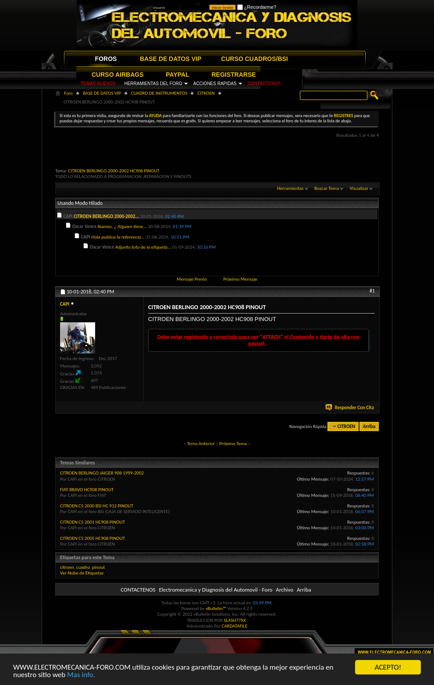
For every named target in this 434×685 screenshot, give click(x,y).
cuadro (83, 567)
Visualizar (359, 188)
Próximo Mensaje (240, 279)
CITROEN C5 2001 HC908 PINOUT (92, 522)
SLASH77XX (235, 620)
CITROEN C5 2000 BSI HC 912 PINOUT (96, 506)
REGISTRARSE (234, 74)
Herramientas (290, 188)
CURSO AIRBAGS (118, 74)
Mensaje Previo (192, 279)
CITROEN (206, 93)
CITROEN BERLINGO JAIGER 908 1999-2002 (102, 473)
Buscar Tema (326, 188)
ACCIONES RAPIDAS (215, 83)
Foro (68, 93)
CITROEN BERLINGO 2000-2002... (106, 216)
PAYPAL (177, 74)
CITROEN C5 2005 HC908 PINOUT (92, 538)
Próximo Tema (233, 443)
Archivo (284, 589)
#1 (372, 291)
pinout (98, 567)
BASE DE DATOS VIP (170, 58)
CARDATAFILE (235, 626)
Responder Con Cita (350, 407)
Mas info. (81, 675)
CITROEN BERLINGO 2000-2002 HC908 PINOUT (113, 171)
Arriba (369, 426)
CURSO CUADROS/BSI (254, 58)
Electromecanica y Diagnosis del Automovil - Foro (215, 589)
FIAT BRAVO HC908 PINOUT (87, 489)
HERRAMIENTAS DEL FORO (153, 83)
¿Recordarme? (256, 7)
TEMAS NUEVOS (98, 83)
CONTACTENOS (264, 83)
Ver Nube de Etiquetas (81, 573)
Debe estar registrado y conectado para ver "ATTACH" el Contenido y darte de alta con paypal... (258, 340)
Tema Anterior (201, 443)
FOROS (106, 58)
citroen (67, 567)
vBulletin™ (216, 608)
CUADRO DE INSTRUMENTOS (159, 93)
